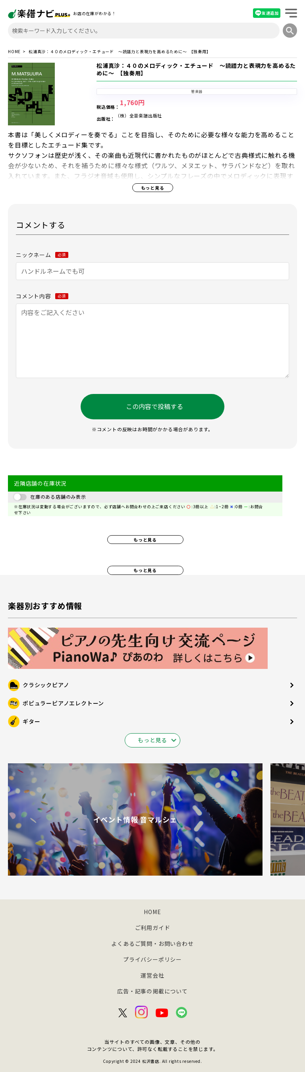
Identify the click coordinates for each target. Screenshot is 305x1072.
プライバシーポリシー (152, 959)
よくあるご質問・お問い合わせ (152, 943)
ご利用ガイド (152, 927)
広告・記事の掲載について (152, 991)
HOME (14, 52)
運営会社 (152, 975)
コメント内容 (42, 296)
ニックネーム (42, 255)
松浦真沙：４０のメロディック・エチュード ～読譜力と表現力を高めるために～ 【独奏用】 (196, 69)
